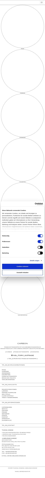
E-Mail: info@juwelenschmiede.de (14, 456)
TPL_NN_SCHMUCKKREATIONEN (13, 365)
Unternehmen (7, 407)
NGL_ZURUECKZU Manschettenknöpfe (23, 359)
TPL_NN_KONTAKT (8, 425)
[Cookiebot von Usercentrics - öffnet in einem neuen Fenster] (35, 204)
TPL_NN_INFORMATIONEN (11, 403)
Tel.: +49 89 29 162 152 (9, 452)
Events (4, 415)
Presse (4, 412)
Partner (5, 411)
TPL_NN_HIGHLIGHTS (9, 385)
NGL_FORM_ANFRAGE (22, 356)
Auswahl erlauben (22, 272)
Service (4, 409)
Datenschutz (6, 420)
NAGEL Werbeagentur (22, 471)
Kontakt (5, 417)
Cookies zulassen (22, 266)
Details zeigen (34, 260)
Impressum (6, 419)
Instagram (5, 414)
